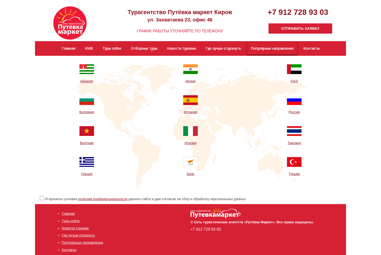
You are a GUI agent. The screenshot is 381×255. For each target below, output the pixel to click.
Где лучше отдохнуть (78, 235)
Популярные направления (82, 243)
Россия (294, 112)
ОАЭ (294, 81)
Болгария (86, 112)
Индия (190, 81)
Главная (68, 214)
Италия (190, 143)
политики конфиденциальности (103, 199)
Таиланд (294, 143)
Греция (86, 174)
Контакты (69, 250)
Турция (294, 174)
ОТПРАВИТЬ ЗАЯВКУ (300, 28)
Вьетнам (87, 143)
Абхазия (86, 81)
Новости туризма (75, 228)
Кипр (190, 174)
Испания (190, 112)
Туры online (71, 221)
